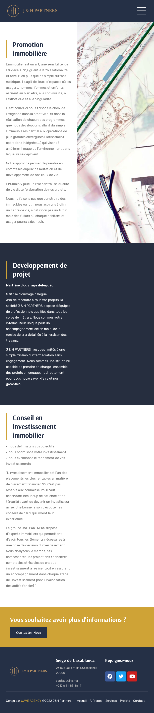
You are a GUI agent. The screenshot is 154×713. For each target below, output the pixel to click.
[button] (28, 632)
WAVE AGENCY (31, 701)
